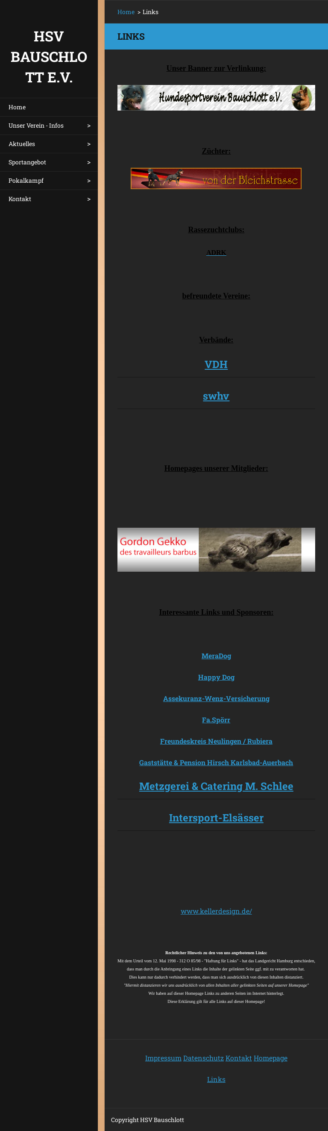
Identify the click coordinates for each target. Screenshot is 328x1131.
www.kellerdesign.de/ (216, 910)
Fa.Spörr (216, 719)
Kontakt (20, 199)
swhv (216, 396)
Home (17, 107)
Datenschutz (203, 1057)
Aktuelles (22, 144)
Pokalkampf (26, 180)
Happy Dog (216, 676)
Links (216, 1079)
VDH (216, 364)
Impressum (163, 1057)
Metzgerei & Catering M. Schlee (216, 786)
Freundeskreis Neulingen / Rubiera (216, 740)
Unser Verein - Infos (36, 125)
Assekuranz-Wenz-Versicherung (216, 698)
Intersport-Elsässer (216, 817)
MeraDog (216, 655)
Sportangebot (27, 162)
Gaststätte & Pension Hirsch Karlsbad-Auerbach (216, 762)
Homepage (270, 1057)
